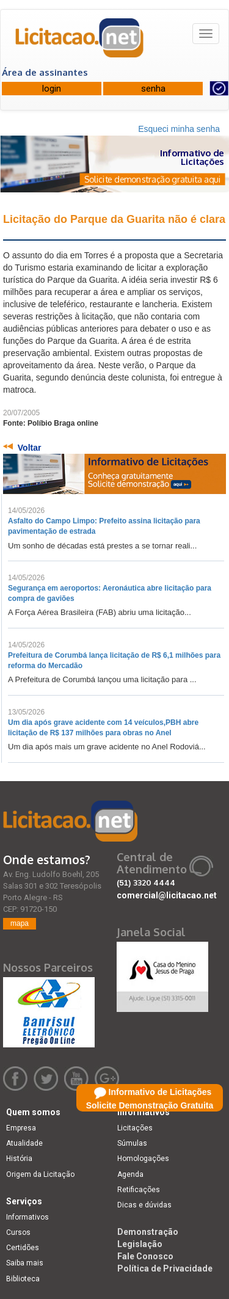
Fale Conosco (145, 1256)
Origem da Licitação (40, 1174)
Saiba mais (24, 1263)
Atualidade (24, 1143)
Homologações (143, 1158)
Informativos (27, 1217)
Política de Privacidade (165, 1268)
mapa (19, 923)
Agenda (130, 1174)
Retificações (138, 1189)
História (19, 1158)
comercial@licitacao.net (167, 895)
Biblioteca (23, 1279)
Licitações (135, 1128)
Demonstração (147, 1232)
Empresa (21, 1128)
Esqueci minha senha (179, 129)
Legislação (139, 1244)
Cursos (18, 1232)
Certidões (22, 1247)
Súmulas (132, 1143)
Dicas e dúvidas (144, 1205)
